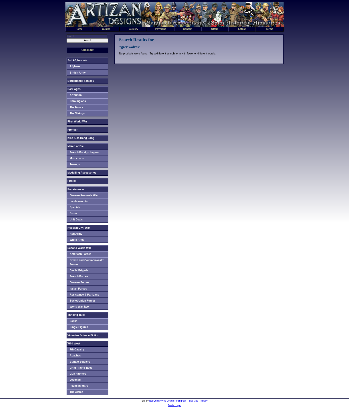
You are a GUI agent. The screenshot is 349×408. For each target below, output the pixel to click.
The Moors (76, 107)
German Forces (79, 282)
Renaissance (75, 189)
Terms (269, 29)
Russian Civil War (78, 227)
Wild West (73, 343)
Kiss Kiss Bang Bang (80, 138)
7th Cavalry (77, 349)
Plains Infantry (79, 385)
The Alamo (76, 392)
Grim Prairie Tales (81, 367)
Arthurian (76, 95)
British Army (78, 72)
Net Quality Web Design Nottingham (167, 401)
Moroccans (77, 158)
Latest (242, 29)
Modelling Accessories (81, 172)
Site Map (193, 401)
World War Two (79, 306)
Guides (106, 29)
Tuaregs (75, 164)
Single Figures (79, 327)
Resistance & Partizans (84, 294)
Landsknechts (79, 201)
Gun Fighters (78, 373)
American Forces (80, 254)
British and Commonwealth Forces (87, 262)
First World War (77, 121)
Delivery (133, 29)
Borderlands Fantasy (80, 80)
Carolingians (78, 101)
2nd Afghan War (77, 60)
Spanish (75, 207)
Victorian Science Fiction (83, 335)
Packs (73, 321)
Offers (215, 29)
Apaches (75, 355)
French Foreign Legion (84, 152)
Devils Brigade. (79, 270)
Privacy (203, 401)
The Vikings (77, 113)
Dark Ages (74, 89)
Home (78, 29)
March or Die (75, 146)
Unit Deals (76, 219)
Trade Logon (174, 405)
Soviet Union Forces (82, 300)
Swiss (73, 213)
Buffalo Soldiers (80, 361)
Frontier (72, 129)
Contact (187, 29)
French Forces (79, 276)
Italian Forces (78, 288)
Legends (75, 379)
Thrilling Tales (76, 314)
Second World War (79, 248)
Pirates (71, 180)
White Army (77, 239)
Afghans (75, 66)
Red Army (76, 233)
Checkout (87, 50)
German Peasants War (84, 195)
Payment (160, 29)
